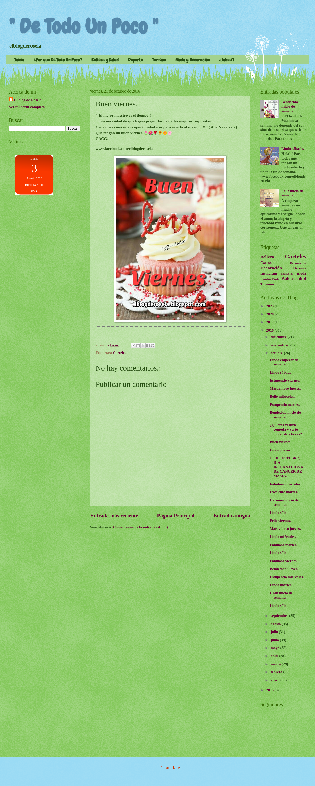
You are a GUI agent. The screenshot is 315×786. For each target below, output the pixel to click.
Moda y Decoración (192, 60)
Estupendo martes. (285, 405)
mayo (275, 648)
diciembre (279, 337)
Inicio (19, 60)
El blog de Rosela (27, 100)
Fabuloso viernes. (284, 561)
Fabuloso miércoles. (285, 484)
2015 (270, 690)
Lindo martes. (281, 585)
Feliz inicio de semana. (292, 193)
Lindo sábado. (292, 149)
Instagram (268, 273)
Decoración (271, 267)
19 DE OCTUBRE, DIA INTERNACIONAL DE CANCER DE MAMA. (288, 467)
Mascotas (287, 273)
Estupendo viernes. (285, 380)
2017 (270, 322)
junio (275, 640)
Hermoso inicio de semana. (284, 502)
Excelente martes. (284, 492)
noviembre (279, 345)
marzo (276, 664)
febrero (277, 672)
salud (301, 278)
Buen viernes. (280, 442)
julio (275, 632)
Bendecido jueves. (284, 569)
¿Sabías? (226, 60)
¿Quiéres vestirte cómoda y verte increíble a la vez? (286, 429)
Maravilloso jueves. (285, 388)
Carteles (119, 353)
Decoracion (298, 263)
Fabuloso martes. (283, 545)
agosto (276, 624)
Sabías (288, 278)
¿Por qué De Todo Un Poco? (58, 60)
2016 (270, 330)
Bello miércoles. (282, 396)
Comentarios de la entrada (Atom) (140, 527)
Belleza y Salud (105, 60)
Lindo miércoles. (283, 537)
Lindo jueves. (280, 450)
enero (275, 680)
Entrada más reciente (114, 515)
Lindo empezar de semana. (284, 362)
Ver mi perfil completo (27, 107)
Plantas (265, 279)
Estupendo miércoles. (287, 577)
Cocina (266, 263)
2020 (270, 314)
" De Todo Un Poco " (83, 26)
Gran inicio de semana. (281, 595)
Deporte (135, 60)
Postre (276, 279)
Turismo (159, 60)
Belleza (267, 256)
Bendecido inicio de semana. (289, 106)
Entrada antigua (231, 515)
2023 (270, 306)
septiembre (280, 616)
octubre (277, 353)
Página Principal (175, 515)
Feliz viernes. (280, 521)
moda (301, 273)
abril (275, 656)
